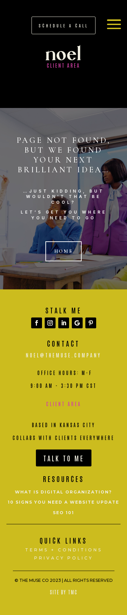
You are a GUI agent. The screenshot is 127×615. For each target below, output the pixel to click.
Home (63, 251)
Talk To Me (63, 458)
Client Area (63, 404)
